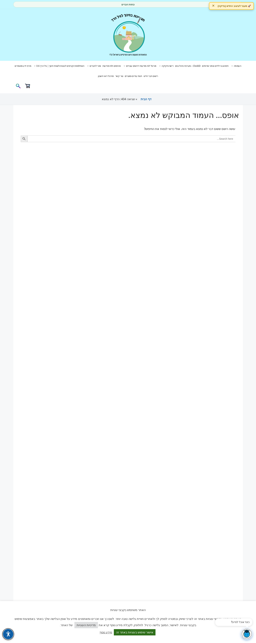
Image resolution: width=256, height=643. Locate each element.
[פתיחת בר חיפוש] (18, 87)
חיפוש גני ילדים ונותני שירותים (215, 65)
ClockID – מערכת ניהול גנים (188, 65)
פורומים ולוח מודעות (112, 65)
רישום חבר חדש (151, 76)
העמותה (235, 66)
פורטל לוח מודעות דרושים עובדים (139, 66)
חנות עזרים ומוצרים (133, 76)
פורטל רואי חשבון (106, 76)
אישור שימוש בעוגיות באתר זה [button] (134, 632)
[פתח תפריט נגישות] (8, 634)
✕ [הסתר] (213, 6)
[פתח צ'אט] (246, 633)
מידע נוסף (106, 632)
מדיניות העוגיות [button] (86, 625)
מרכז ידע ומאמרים (23, 65)
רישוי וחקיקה (166, 66)
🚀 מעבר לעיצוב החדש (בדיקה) (234, 6)
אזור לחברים (93, 66)
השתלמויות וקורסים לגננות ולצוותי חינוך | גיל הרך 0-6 (59, 66)
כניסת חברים (128, 4)
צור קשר (119, 76)
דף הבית (146, 99)
